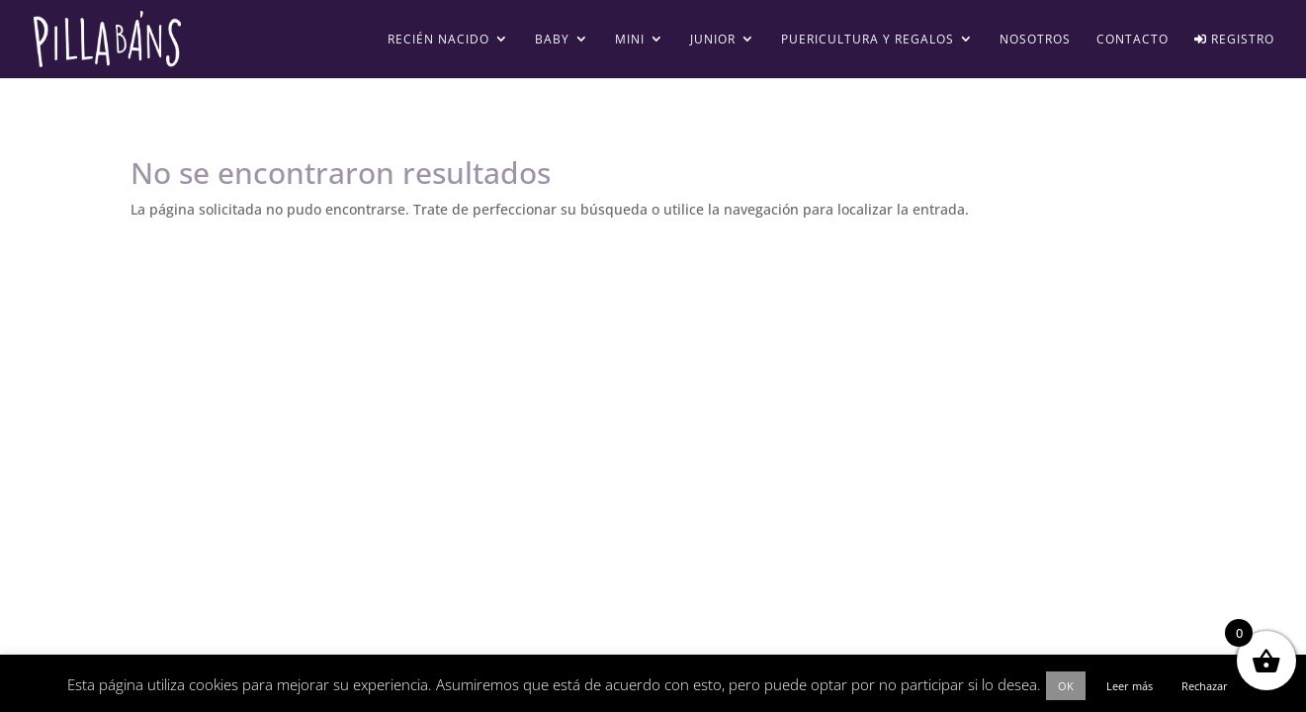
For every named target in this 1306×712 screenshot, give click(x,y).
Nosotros (1035, 40)
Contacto (1132, 40)
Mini (630, 40)
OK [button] (1066, 685)
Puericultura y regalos (867, 40)
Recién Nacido (438, 40)
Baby (552, 40)
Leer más (1129, 685)
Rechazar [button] (1204, 685)
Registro (1234, 40)
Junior (713, 40)
